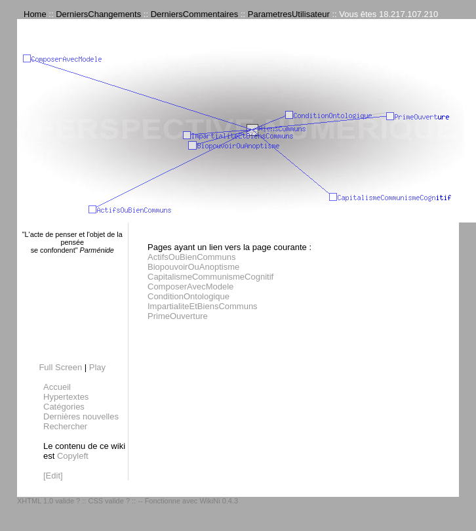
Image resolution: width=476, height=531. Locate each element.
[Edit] (53, 475)
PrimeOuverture (178, 316)
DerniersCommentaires (195, 14)
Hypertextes (66, 397)
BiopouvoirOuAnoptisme (193, 267)
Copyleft (73, 456)
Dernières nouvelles (81, 416)
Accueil (57, 387)
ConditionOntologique (188, 296)
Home (35, 14)
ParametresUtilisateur (289, 14)
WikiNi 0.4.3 (218, 501)
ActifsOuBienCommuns (191, 257)
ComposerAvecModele (190, 286)
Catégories (64, 407)
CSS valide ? (109, 501)
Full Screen (60, 367)
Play (97, 367)
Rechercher (65, 426)
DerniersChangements (98, 14)
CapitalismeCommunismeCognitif (210, 277)
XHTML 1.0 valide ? (48, 501)
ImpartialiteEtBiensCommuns (203, 306)
